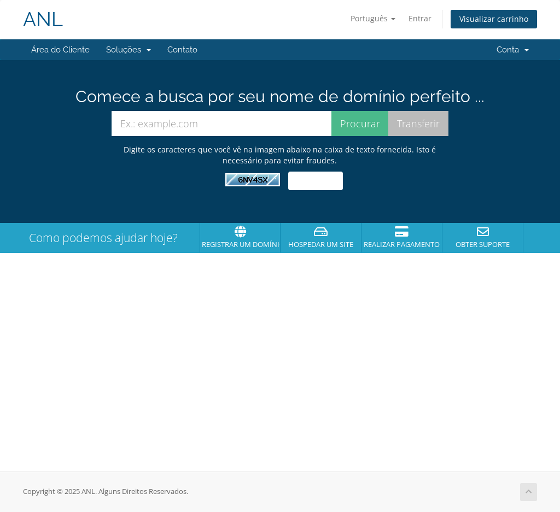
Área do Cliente (60, 50)
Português (373, 18)
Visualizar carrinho (493, 19)
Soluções (128, 50)
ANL (43, 19)
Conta (513, 50)
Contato (182, 50)
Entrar (420, 18)
